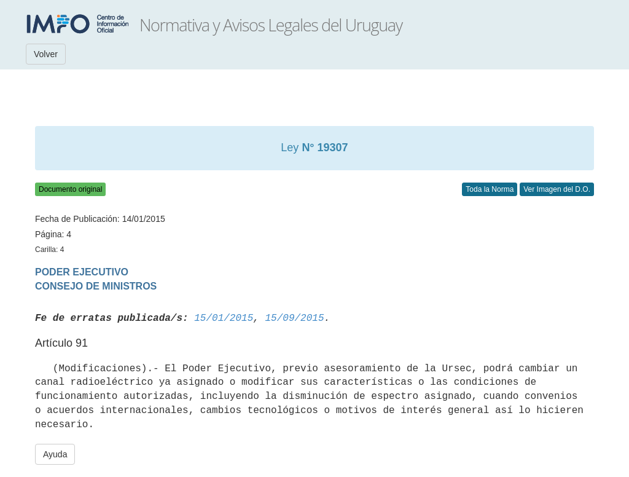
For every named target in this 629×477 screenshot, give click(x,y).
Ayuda (55, 454)
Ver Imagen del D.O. (556, 189)
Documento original (70, 189)
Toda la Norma (490, 189)
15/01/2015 (223, 318)
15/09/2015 (294, 318)
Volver (46, 54)
